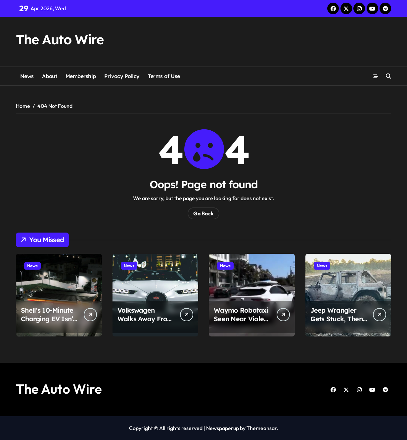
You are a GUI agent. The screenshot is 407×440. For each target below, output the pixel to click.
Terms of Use (164, 76)
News (27, 76)
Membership (81, 76)
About (49, 76)
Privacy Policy (121, 76)
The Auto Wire (59, 39)
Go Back (203, 213)
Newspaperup (222, 428)
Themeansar (262, 428)
